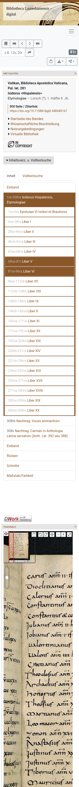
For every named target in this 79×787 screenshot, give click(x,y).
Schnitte (13, 466)
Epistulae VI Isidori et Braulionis (37, 212)
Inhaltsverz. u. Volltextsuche (28, 160)
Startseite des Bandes (27, 119)
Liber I (19, 222)
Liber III (21, 242)
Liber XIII (24, 341)
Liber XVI (24, 371)
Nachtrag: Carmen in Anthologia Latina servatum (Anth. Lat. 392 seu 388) (37, 433)
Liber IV (22, 252)
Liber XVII (25, 381)
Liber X (23, 311)
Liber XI (23, 321)
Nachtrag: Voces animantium (33, 421)
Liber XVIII (25, 391)
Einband (13, 187)
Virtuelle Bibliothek (25, 134)
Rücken (12, 456)
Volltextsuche (33, 176)
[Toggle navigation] (71, 31)
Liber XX (23, 410)
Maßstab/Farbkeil (20, 476)
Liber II (21, 232)
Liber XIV (24, 351)
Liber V (20, 261)
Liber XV (24, 361)
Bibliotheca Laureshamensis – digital (29, 11)
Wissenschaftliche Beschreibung (35, 124)
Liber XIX (24, 400)
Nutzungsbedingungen (27, 129)
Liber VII (23, 281)
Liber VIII (24, 291)
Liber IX (23, 301)
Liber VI (21, 271)
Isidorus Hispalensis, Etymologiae (30, 199)
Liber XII (24, 331)
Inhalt (11, 176)
